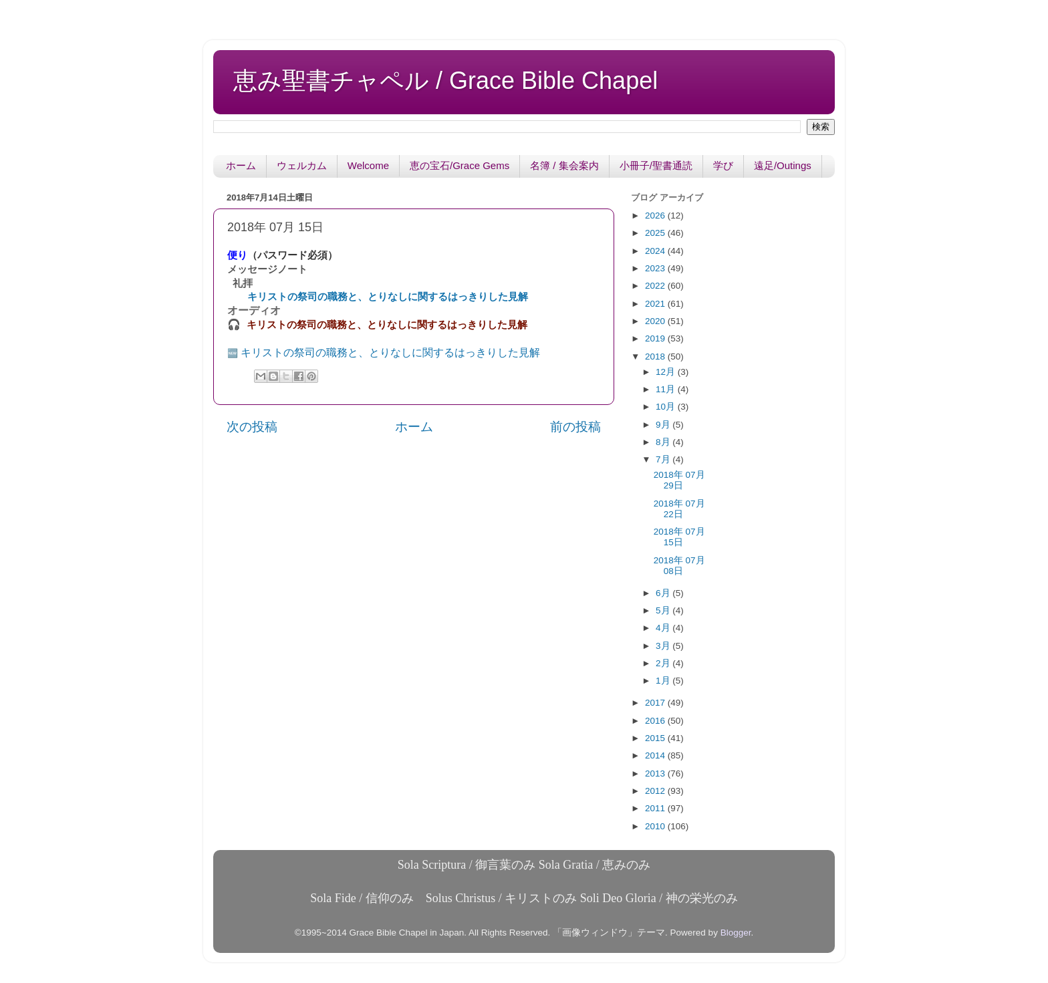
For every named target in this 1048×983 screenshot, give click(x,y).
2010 (656, 826)
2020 (656, 321)
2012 (656, 791)
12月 (667, 372)
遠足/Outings (782, 165)
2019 (656, 338)
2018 (656, 357)
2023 (656, 268)
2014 (656, 755)
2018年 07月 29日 (679, 480)
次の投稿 (252, 427)
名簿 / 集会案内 (564, 165)
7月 (664, 459)
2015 (656, 738)
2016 (656, 721)
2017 (656, 703)
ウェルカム (302, 165)
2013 (656, 773)
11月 (667, 389)
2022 (656, 286)
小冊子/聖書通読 (656, 165)
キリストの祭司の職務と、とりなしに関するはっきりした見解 (387, 296)
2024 (656, 251)
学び (723, 165)
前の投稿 (575, 427)
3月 (664, 646)
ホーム (241, 165)
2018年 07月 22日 (679, 509)
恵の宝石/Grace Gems (459, 165)
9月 (664, 425)
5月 (664, 610)
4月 (664, 628)
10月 (667, 407)
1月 (664, 681)
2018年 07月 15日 (679, 537)
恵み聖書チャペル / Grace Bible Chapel (445, 80)
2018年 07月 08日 (679, 565)
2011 (656, 808)
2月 (664, 663)
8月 (664, 442)
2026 (656, 215)
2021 (656, 304)
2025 (656, 233)
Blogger (735, 933)
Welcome (368, 165)
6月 (664, 593)
